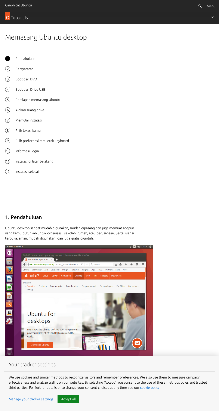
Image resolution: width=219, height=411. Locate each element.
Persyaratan (24, 69)
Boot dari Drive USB (30, 89)
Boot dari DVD (26, 79)
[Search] (200, 6)
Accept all (68, 399)
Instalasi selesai (27, 171)
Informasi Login (27, 151)
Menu (211, 6)
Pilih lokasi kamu (28, 130)
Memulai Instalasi (28, 120)
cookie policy (150, 387)
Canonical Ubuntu (18, 5)
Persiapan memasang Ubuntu (37, 100)
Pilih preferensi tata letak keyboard (42, 141)
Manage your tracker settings (31, 399)
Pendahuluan (25, 59)
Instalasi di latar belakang (34, 161)
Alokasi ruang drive (29, 110)
